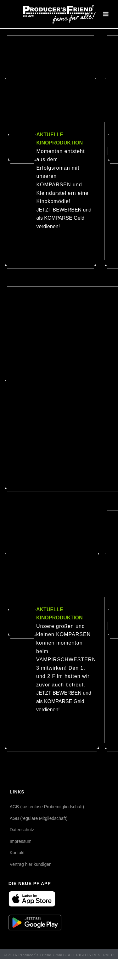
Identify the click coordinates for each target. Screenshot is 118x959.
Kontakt (17, 852)
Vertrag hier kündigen (31, 864)
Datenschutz (22, 829)
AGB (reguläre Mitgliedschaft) (39, 818)
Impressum (20, 841)
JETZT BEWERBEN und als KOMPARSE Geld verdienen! (63, 218)
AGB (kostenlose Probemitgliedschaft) (47, 806)
